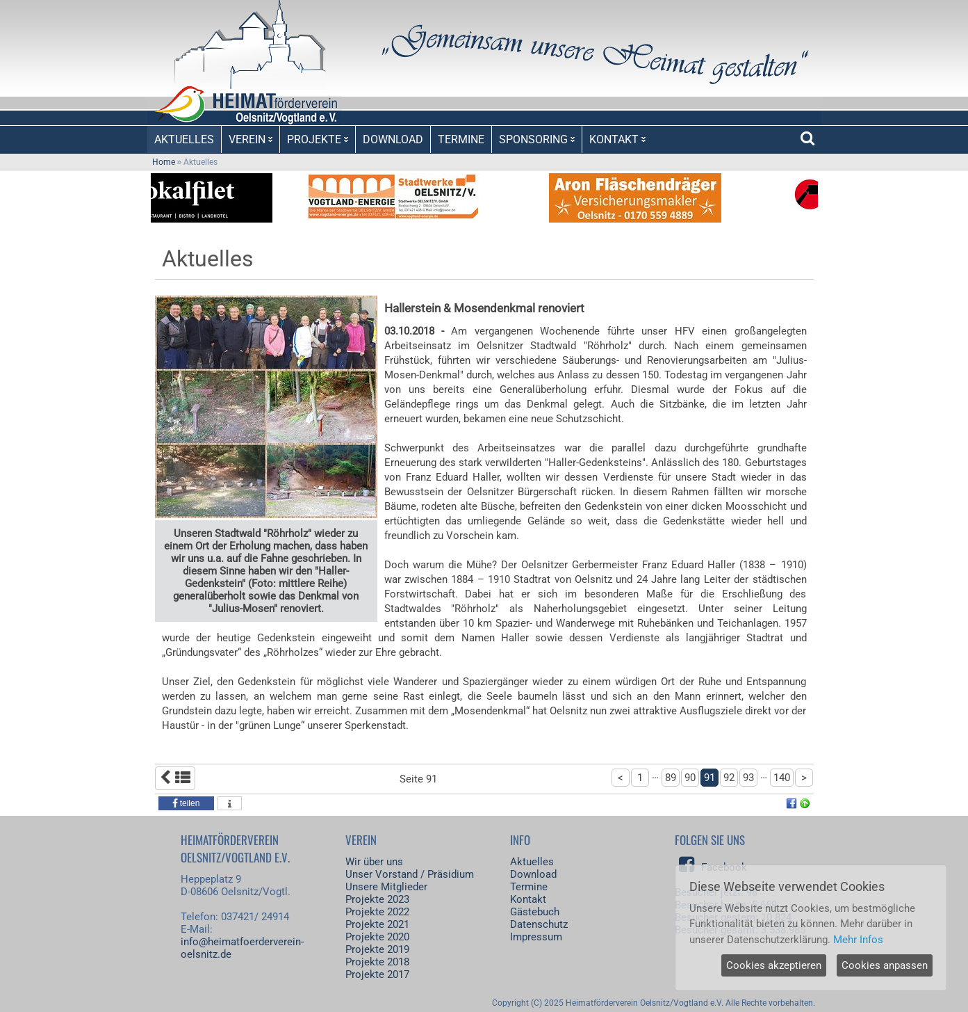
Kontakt (528, 899)
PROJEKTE (317, 139)
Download (533, 874)
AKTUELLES (184, 139)
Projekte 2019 (377, 949)
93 (748, 777)
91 (709, 777)
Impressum (536, 937)
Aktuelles (532, 862)
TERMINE (461, 139)
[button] (186, 803)
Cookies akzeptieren (773, 965)
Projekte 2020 (377, 937)
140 (781, 777)
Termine (529, 887)
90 (690, 777)
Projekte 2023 (377, 899)
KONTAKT (617, 139)
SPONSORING (537, 139)
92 (729, 777)
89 (670, 777)
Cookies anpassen (885, 965)
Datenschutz (539, 924)
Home (163, 162)
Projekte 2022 (377, 912)
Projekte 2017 (377, 974)
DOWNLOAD (393, 139)
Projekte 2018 (377, 962)
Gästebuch (534, 912)
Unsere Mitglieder (386, 887)
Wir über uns (374, 862)
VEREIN (250, 139)
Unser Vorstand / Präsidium (409, 874)
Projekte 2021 (377, 924)
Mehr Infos (858, 939)
